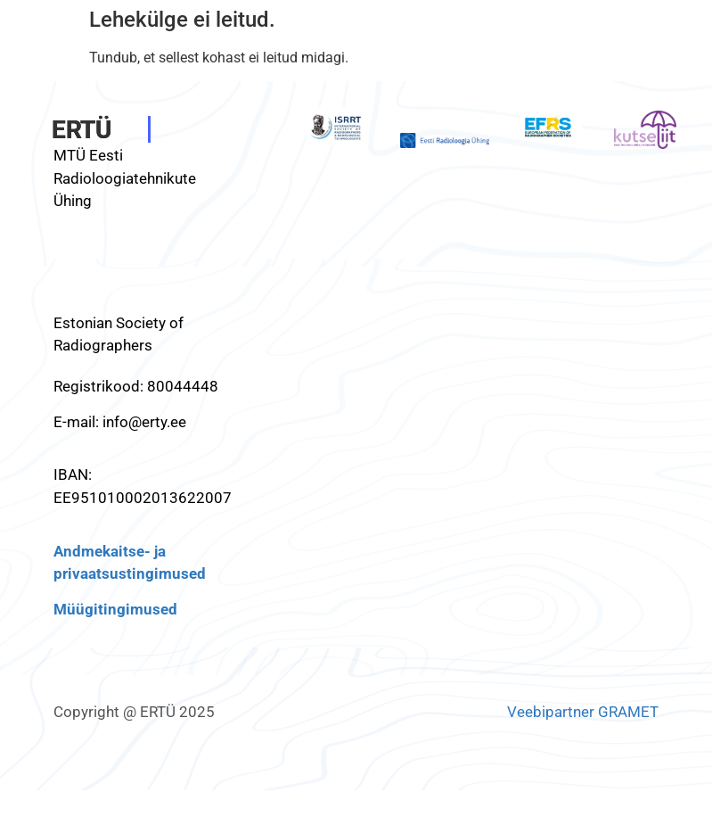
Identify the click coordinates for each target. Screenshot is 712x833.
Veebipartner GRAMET (583, 712)
